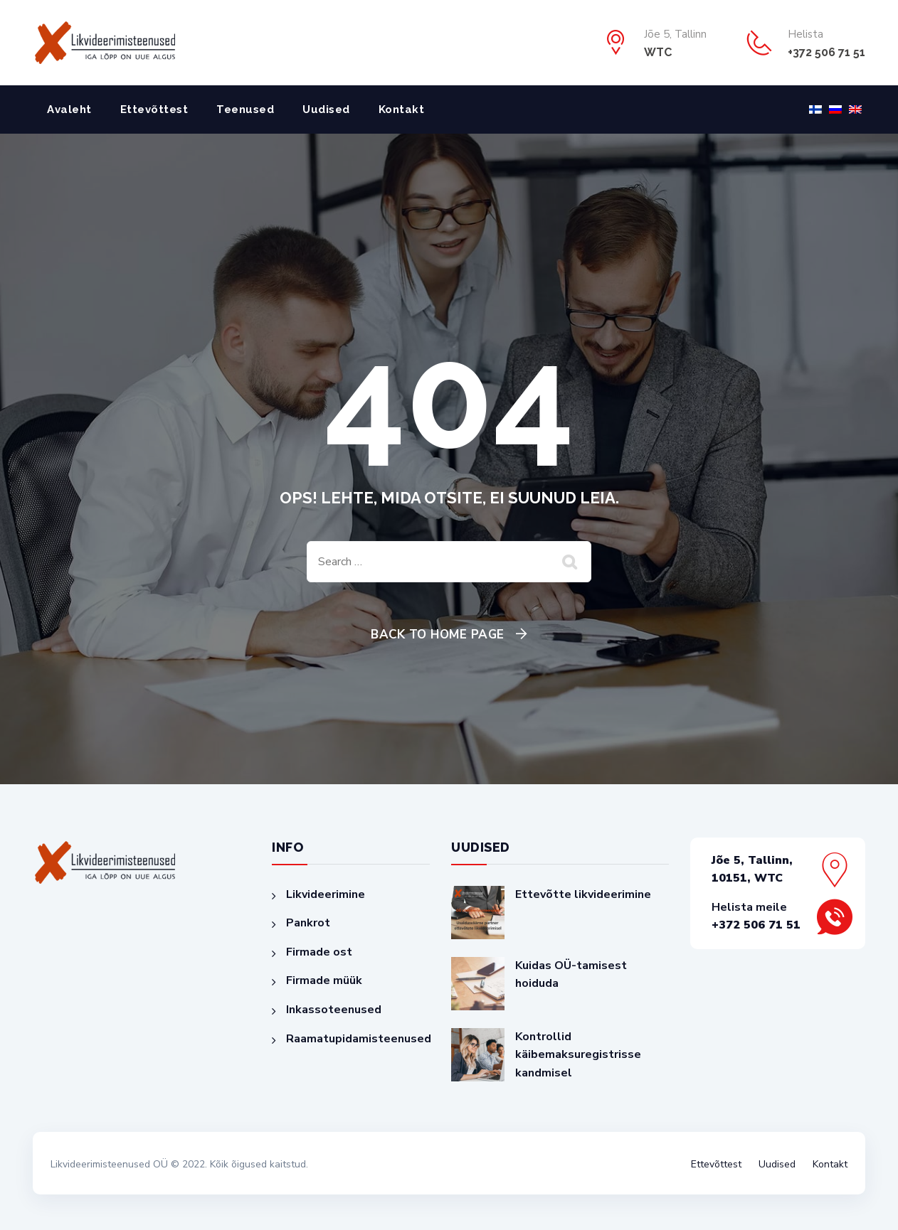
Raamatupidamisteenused (358, 1039)
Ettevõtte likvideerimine (583, 894)
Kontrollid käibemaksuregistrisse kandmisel (578, 1055)
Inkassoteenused (333, 1009)
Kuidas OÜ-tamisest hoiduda (571, 975)
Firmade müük (324, 980)
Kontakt (402, 109)
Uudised (326, 109)
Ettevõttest (154, 109)
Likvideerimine (325, 894)
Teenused (245, 109)
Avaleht (69, 109)
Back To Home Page (438, 634)
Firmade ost (319, 952)
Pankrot (308, 923)
